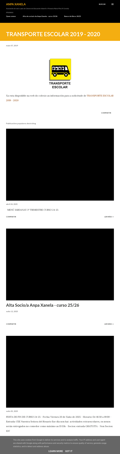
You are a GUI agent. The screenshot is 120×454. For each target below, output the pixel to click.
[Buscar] (102, 4)
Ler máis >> (109, 217)
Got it (69, 451)
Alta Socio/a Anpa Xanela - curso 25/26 (42, 305)
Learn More (56, 451)
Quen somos (11, 16)
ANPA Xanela (16, 4)
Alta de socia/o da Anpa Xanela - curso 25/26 (40, 16)
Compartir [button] (106, 113)
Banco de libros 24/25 (72, 16)
